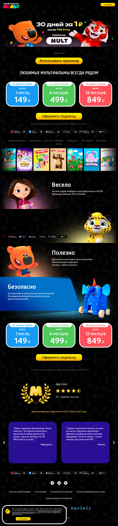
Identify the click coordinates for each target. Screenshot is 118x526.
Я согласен (23, 519)
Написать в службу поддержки (20, 492)
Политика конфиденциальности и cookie (90, 492)
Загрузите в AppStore (50, 131)
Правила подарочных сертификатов (59, 498)
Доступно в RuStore (33, 131)
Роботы (59, 144)
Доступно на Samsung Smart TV (101, 473)
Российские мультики (17, 141)
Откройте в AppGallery (16, 131)
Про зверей (101, 141)
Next (113, 160)
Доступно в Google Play (84, 131)
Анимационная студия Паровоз (80, 508)
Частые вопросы (40, 492)
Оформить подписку (59, 117)
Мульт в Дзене (65, 483)
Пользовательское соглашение (61, 492)
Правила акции (59, 53)
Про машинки (87, 141)
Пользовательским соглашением (49, 511)
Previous (5, 160)
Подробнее (22, 94)
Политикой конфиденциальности (24, 513)
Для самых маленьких (54, 141)
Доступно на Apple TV (67, 131)
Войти (109, 5)
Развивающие (35, 141)
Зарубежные (72, 141)
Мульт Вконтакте (59, 483)
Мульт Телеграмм (52, 483)
